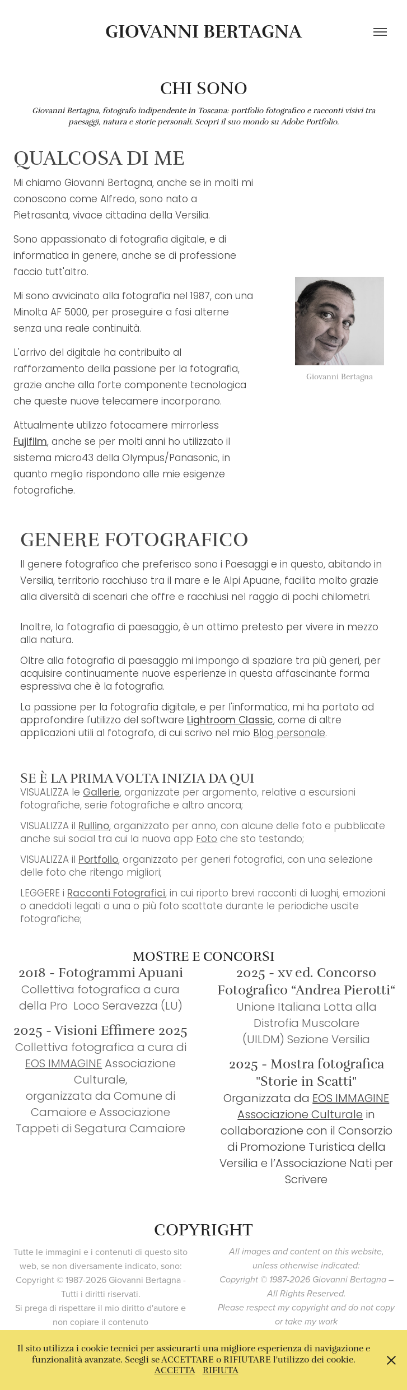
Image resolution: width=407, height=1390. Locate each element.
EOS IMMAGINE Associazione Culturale (313, 1107)
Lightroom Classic (230, 721)
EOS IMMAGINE (63, 1064)
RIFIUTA (220, 1370)
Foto (206, 840)
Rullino (93, 827)
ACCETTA (175, 1370)
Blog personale (289, 734)
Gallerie (101, 793)
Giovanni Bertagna (203, 31)
